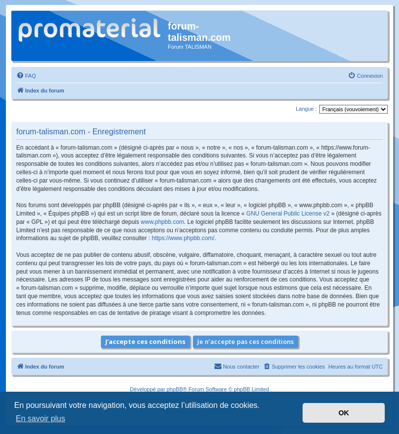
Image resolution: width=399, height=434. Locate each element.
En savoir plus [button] (40, 418)
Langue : (306, 109)
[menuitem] (26, 76)
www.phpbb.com (162, 221)
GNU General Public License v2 (288, 213)
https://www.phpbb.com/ (183, 238)
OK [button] (343, 413)
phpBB (175, 389)
